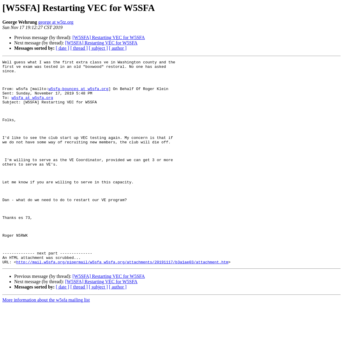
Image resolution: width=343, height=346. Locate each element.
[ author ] (118, 48)
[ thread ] (79, 48)
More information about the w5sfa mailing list (46, 340)
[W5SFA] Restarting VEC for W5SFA (108, 37)
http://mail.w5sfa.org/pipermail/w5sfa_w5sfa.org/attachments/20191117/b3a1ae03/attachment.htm (122, 302)
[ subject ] (98, 48)
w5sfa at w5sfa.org (32, 105)
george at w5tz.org (55, 22)
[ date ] (62, 48)
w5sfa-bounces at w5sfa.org (78, 94)
